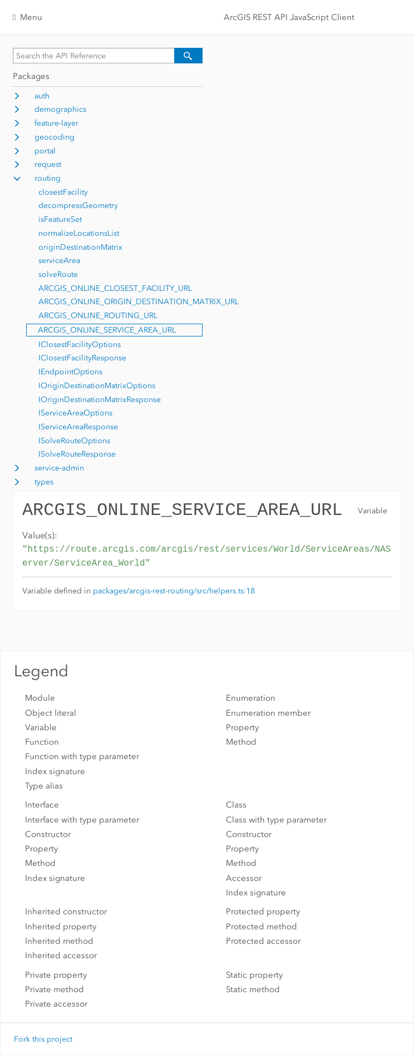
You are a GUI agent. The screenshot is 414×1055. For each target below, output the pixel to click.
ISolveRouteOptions (74, 440)
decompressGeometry (78, 205)
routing (47, 178)
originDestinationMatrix (80, 247)
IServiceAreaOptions (75, 413)
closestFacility (63, 192)
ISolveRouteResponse (77, 454)
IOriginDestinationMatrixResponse (99, 399)
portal (45, 151)
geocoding (54, 137)
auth (42, 96)
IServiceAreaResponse (78, 427)
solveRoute (58, 274)
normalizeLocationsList (78, 233)
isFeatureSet (60, 219)
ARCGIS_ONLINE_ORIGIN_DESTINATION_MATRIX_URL (138, 301)
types (43, 482)
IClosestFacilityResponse (82, 358)
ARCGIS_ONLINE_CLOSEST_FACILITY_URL (115, 288)
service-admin (59, 468)
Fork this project (43, 1039)
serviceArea (59, 260)
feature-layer (56, 123)
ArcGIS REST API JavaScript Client (289, 17)
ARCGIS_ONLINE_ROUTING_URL (97, 315)
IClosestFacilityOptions (79, 344)
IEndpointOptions (70, 372)
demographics (60, 109)
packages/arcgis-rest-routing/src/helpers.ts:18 (174, 591)
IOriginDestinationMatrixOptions (96, 385)
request (47, 164)
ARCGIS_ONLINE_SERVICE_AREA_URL (107, 330)
